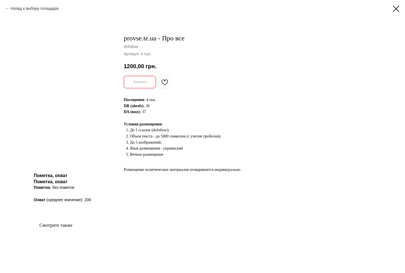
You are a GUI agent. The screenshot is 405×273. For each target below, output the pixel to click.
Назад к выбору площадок (35, 8)
